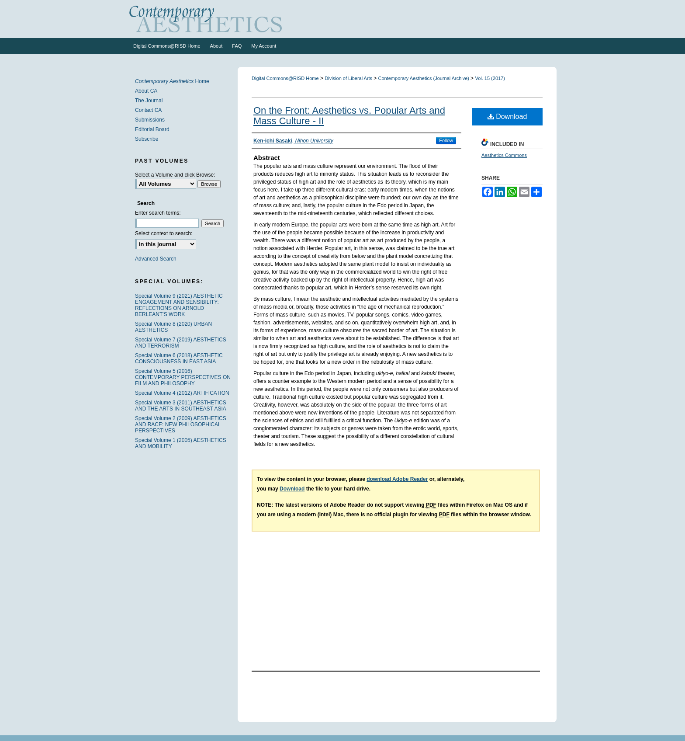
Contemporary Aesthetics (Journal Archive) (424, 78)
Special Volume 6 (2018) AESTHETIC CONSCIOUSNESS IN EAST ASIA (179, 358)
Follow (446, 140)
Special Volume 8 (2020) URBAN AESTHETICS (173, 327)
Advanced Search (155, 259)
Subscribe (146, 139)
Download (507, 116)
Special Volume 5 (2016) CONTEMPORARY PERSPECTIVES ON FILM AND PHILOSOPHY (183, 377)
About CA (146, 91)
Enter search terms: (158, 213)
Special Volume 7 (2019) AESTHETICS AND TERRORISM (180, 343)
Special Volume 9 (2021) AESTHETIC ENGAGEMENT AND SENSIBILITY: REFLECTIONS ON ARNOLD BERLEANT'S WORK (179, 305)
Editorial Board (152, 129)
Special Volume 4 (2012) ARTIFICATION (182, 393)
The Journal (149, 100)
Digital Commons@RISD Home (285, 78)
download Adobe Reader (397, 479)
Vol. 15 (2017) (490, 78)
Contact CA (148, 110)
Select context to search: (163, 233)
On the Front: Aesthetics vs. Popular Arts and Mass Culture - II (349, 115)
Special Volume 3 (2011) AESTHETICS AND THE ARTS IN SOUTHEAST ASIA (180, 406)
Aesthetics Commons (504, 155)
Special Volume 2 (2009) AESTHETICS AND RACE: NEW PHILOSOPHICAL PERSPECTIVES (180, 424)
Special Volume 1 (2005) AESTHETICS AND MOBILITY (180, 443)
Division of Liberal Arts (349, 78)
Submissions (150, 120)
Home (172, 81)
